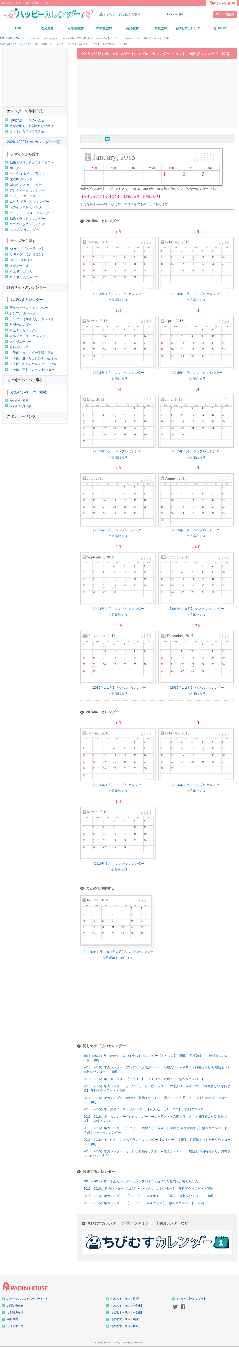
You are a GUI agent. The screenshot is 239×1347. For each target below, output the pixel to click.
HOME (220, 28)
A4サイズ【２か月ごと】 (27, 254)
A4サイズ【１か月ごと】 (19, 44)
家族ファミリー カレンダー (29, 336)
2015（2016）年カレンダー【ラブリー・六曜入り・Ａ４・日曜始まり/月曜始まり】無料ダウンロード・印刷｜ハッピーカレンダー (156, 1130)
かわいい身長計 (21, 406)
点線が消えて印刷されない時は (32, 126)
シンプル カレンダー (24, 230)
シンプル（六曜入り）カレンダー (33, 319)
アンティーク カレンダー (27, 190)
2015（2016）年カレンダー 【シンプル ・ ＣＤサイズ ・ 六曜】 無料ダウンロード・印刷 (148, 1196)
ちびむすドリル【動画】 (126, 1326)
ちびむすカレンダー (189, 28)
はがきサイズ (19, 266)
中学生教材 (104, 28)
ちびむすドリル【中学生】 (127, 1312)
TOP (18, 28)
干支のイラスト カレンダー (29, 307)
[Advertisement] (158, 94)
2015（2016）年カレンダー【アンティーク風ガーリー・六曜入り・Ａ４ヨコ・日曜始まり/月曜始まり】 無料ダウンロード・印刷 (156, 1070)
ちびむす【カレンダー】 (191, 1298)
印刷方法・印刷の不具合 (27, 120)
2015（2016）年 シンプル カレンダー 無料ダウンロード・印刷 (40, 38)
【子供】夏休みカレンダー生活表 (33, 358)
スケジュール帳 (21, 341)
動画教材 (160, 28)
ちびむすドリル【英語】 (126, 1319)
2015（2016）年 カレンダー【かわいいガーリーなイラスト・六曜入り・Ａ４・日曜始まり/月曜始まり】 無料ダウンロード (155, 1119)
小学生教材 (76, 28)
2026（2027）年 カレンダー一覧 (33, 142)
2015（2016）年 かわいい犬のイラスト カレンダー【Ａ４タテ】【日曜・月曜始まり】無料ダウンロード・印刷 (156, 1142)
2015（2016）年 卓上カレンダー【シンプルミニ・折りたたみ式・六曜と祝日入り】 (143, 1181)
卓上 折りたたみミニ (24, 277)
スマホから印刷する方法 (27, 131)
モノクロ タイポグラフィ (27, 173)
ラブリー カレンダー (24, 196)
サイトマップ (15, 1326)
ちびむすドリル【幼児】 (126, 1298)
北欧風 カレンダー (23, 179)
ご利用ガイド (15, 1312)
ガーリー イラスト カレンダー (31, 213)
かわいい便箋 (19, 400)
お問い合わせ (15, 1305)
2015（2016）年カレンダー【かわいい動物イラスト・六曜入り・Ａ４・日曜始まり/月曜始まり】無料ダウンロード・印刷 (156, 1153)
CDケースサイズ (21, 260)
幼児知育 (47, 28)
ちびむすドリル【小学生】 (127, 1305)
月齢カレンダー (21, 347)
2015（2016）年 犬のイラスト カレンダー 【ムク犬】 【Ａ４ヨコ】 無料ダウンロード (146, 1109)
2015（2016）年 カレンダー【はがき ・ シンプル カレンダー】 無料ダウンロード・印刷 (148, 1188)
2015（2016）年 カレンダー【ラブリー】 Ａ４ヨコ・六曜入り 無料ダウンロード (143, 1079)
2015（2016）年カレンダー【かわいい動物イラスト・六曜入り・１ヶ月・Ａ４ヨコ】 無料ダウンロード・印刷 (155, 1100)
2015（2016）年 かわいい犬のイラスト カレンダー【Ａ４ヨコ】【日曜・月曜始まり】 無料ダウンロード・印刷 (155, 1058)
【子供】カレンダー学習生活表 (32, 352)
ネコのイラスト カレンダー (29, 224)
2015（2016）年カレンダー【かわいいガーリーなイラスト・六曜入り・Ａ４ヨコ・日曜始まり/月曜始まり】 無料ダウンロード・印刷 (156, 1088)
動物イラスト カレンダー (27, 218)
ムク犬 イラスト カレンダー (29, 201)
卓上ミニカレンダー (24, 330)
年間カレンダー (21, 325)
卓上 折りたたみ (21, 271)
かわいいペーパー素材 (28, 392)
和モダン (16, 168)
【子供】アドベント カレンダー (32, 369)
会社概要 (12, 1319)
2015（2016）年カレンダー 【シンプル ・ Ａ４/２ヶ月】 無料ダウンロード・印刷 (143, 1203)
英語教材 (132, 28)
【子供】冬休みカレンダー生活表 (33, 364)
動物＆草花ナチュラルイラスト (32, 162)
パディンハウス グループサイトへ (27, 1298)
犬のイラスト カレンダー (27, 207)
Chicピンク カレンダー (26, 185)
